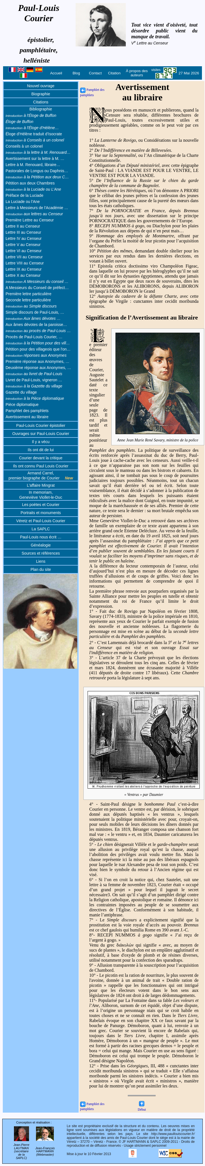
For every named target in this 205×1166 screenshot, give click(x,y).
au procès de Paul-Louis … (38, 330)
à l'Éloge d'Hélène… (32, 128)
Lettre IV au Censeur (24, 238)
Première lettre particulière (28, 294)
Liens (40, 561)
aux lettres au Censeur (34, 214)
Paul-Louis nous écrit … (41, 537)
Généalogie (41, 545)
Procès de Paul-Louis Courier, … (34, 337)
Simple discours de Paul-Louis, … (35, 312)
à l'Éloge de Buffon (31, 115)
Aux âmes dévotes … (33, 318)
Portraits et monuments (41, 512)
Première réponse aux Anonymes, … (37, 361)
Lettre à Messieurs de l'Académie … (37, 207)
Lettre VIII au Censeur (25, 263)
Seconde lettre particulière (28, 300)
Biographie (41, 94)
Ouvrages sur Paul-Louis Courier (40, 433)
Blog (76, 73)
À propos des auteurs (137, 73)
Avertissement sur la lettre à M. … (35, 158)
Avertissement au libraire (27, 417)
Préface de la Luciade (24, 195)
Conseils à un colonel (24, 146)
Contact (95, 73)
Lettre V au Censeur (23, 244)
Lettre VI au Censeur (24, 251)
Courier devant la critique (40, 458)
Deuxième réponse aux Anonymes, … (38, 367)
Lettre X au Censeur (23, 275)
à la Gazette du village (34, 386)
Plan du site (40, 569)
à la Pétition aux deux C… (37, 177)
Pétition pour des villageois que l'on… (38, 349)
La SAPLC (41, 529)
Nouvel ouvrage (40, 86)
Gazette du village (21, 392)
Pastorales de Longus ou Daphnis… (37, 171)
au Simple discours (31, 306)
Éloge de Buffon (19, 121)
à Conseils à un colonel (35, 140)
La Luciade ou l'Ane (23, 201)
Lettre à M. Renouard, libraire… (33, 164)
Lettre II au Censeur (23, 226)
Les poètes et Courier (40, 504)
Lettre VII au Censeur (24, 257)
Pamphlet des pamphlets (27, 410)
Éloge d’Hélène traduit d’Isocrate (34, 134)
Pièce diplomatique (22, 404)
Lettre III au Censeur (23, 232)
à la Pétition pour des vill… (38, 343)
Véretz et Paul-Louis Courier (40, 521)
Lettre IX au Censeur (24, 269)
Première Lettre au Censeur (30, 220)
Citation (114, 73)
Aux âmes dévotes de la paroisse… (36, 324)
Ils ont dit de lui (41, 450)
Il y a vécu (40, 441)
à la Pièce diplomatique (35, 398)
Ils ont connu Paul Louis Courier (40, 466)
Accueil (56, 73)
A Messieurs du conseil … (37, 281)
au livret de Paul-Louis (34, 374)
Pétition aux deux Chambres (30, 183)
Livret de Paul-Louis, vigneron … (34, 380)
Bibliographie (41, 109)
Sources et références (41, 553)
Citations (40, 102)
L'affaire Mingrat (41, 485)
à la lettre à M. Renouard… (38, 152)
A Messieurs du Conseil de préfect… (37, 287)
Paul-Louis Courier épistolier (40, 425)
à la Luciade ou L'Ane (33, 189)
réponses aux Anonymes (36, 355)
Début (142, 1107)
